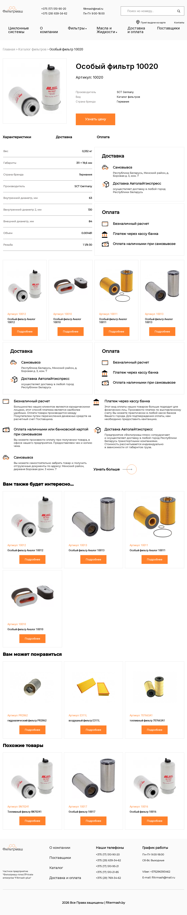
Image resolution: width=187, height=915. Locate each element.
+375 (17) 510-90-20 (53, 8)
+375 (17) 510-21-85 (107, 872)
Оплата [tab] (103, 137)
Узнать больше (107, 469)
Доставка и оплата (136, 30)
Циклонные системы (18, 30)
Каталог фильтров (32, 49)
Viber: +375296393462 (156, 871)
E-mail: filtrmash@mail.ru (158, 877)
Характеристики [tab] (17, 137)
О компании (49, 30)
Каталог (56, 867)
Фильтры (76, 28)
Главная (9, 49)
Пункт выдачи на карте (153, 22)
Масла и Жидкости (106, 30)
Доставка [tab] (64, 137)
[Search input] (151, 11)
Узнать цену (95, 119)
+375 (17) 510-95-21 (107, 866)
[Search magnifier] (178, 11)
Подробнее (25, 331)
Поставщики (168, 28)
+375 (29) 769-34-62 (108, 878)
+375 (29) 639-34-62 (54, 13)
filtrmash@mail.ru (93, 8)
